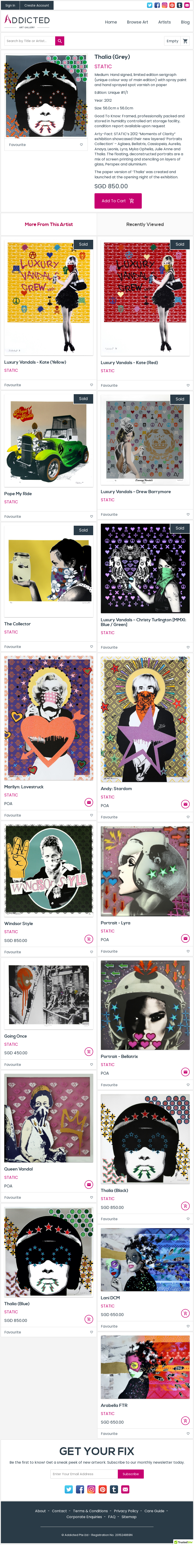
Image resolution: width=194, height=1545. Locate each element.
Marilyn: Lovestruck (24, 787)
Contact (187, 5)
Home (111, 22)
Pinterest (172, 5)
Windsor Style (18, 924)
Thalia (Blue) (17, 1304)
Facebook (157, 5)
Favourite (46, 144)
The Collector (17, 624)
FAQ (112, 1517)
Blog (185, 22)
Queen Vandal (18, 1169)
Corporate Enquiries (84, 1517)
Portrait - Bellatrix (119, 1057)
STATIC (103, 66)
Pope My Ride (18, 494)
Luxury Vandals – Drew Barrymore (136, 492)
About (40, 1511)
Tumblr (179, 5)
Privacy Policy (126, 1511)
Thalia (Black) (114, 1191)
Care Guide (154, 1511)
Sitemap (129, 1517)
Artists (164, 22)
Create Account (36, 5)
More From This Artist (49, 224)
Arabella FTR (114, 1405)
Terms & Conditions (90, 1511)
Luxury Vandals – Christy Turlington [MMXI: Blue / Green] (143, 622)
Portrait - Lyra (115, 923)
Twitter (149, 5)
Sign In (10, 5)
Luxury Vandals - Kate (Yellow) (35, 362)
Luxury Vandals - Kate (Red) (129, 363)
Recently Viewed (145, 224)
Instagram (164, 5)
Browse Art (137, 22)
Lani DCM (110, 1298)
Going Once (15, 1036)
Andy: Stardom (116, 789)
